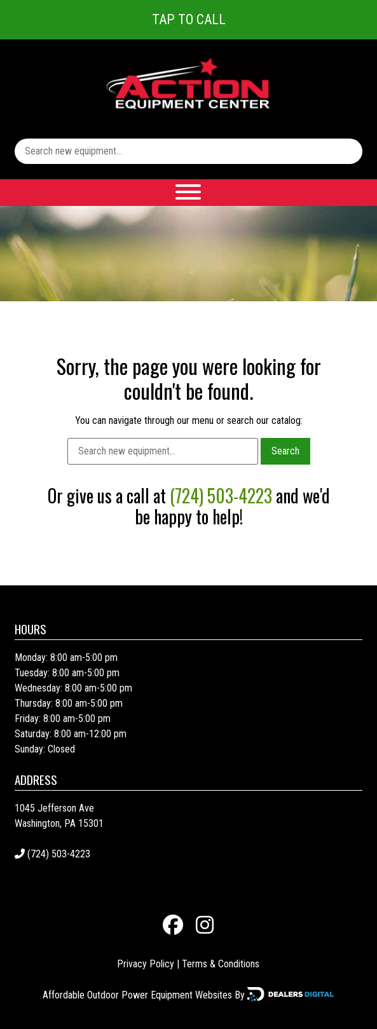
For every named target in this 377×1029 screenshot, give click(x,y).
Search (285, 451)
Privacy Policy (145, 964)
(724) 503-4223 (221, 495)
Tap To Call (189, 19)
